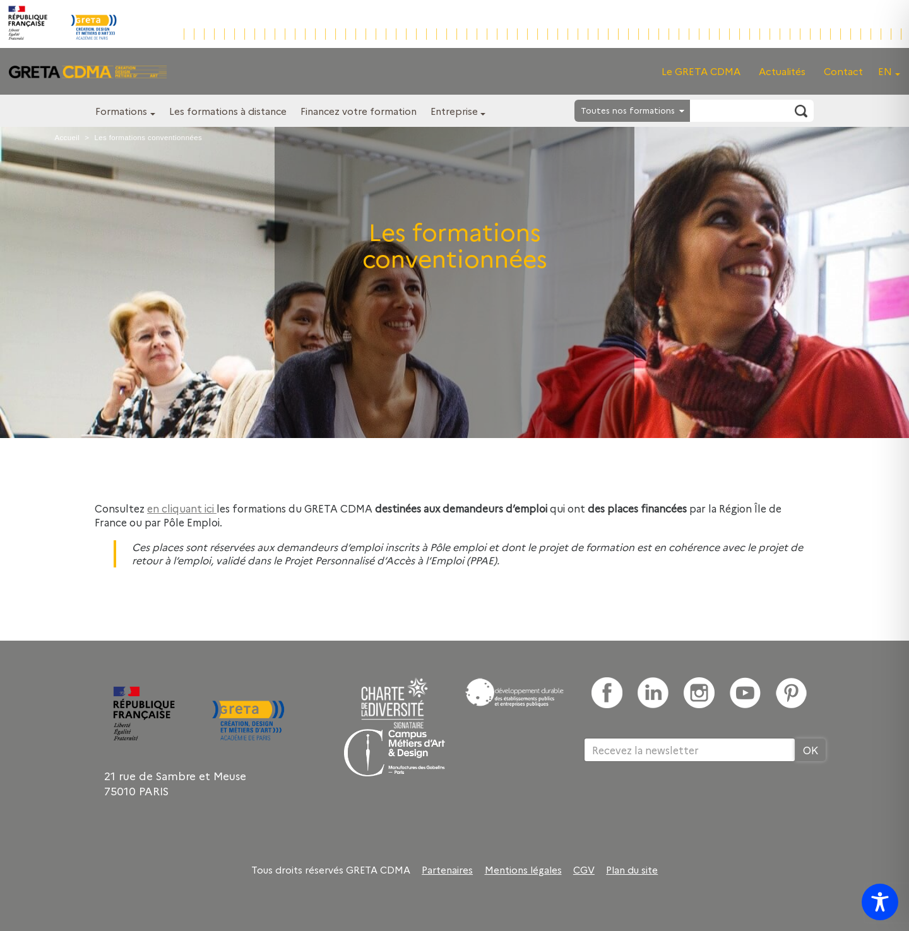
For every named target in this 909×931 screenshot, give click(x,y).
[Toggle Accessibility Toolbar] (880, 902)
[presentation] (680, 802)
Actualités (782, 71)
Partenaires (447, 869)
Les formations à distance (228, 110)
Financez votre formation (358, 110)
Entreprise (454, 110)
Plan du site (632, 869)
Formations (121, 110)
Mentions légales (523, 869)
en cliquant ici (182, 508)
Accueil (67, 137)
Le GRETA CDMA (701, 71)
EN (885, 71)
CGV (584, 869)
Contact (843, 71)
